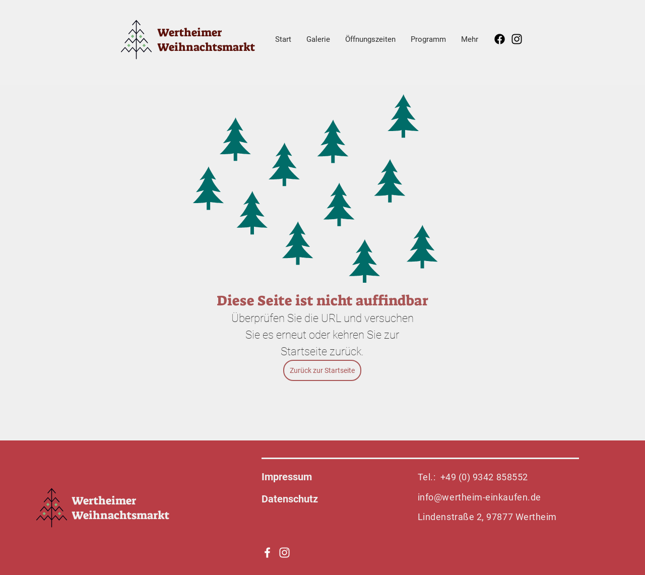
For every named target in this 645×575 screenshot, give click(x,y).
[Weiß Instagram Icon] (284, 552)
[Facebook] (499, 39)
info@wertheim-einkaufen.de (479, 497)
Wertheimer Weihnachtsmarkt (206, 39)
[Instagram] (517, 39)
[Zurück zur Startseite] (322, 370)
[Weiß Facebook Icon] (267, 552)
